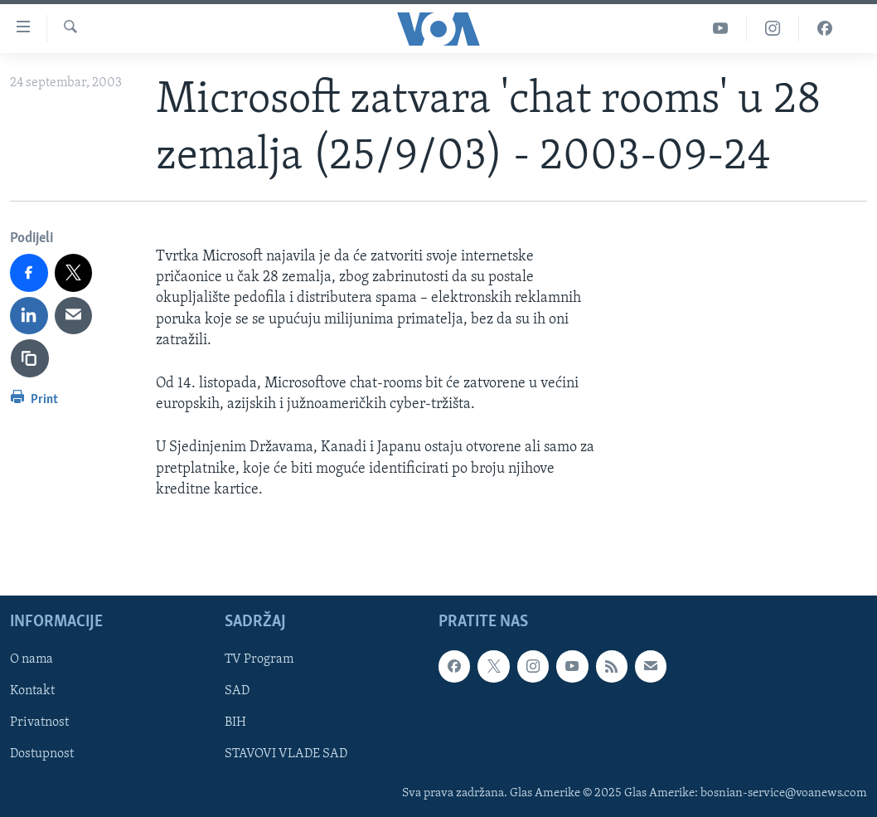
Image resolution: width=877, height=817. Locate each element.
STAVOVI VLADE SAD (286, 754)
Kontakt (32, 691)
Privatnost (39, 722)
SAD (237, 691)
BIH (235, 722)
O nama (31, 659)
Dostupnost (42, 754)
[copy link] (30, 358)
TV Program (259, 659)
